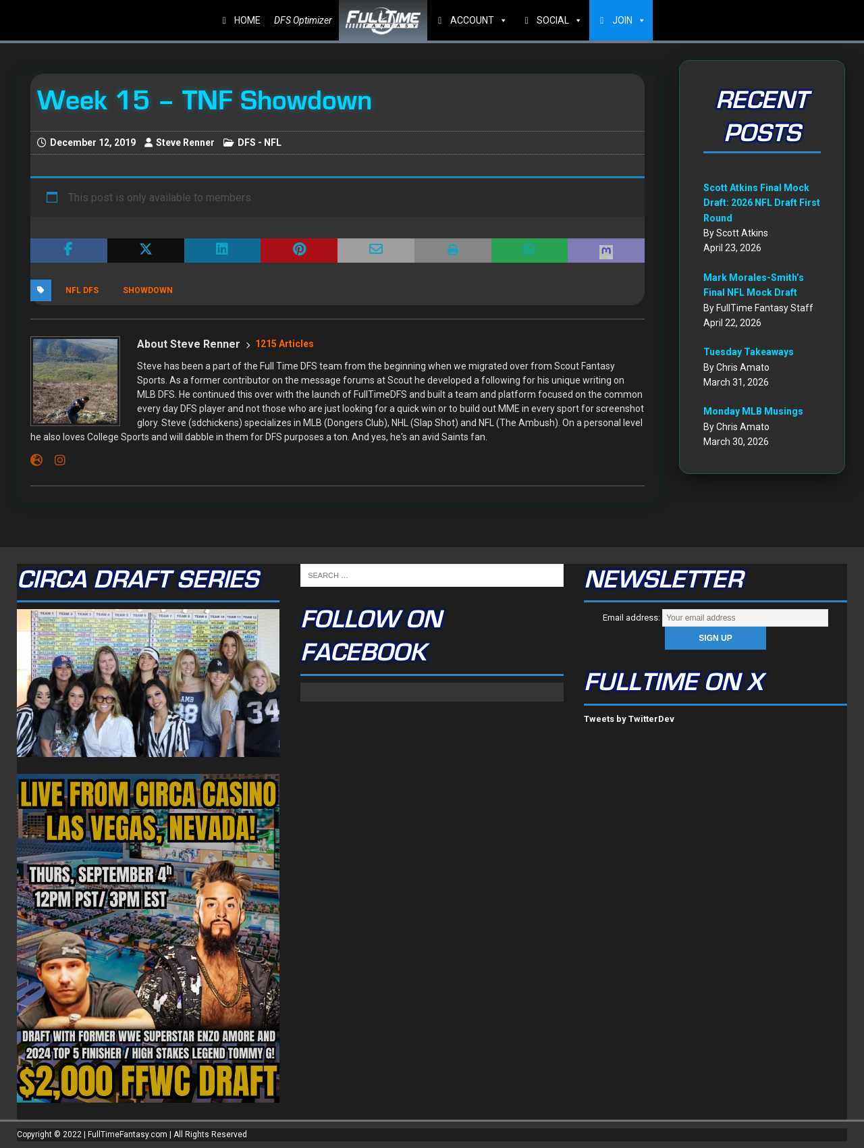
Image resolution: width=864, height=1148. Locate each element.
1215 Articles (284, 343)
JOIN (629, 20)
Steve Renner (185, 142)
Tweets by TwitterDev (629, 719)
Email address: (715, 617)
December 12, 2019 (93, 142)
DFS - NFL (259, 142)
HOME (247, 20)
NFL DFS (82, 290)
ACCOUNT (479, 20)
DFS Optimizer (303, 20)
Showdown (148, 290)
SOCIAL (560, 20)
